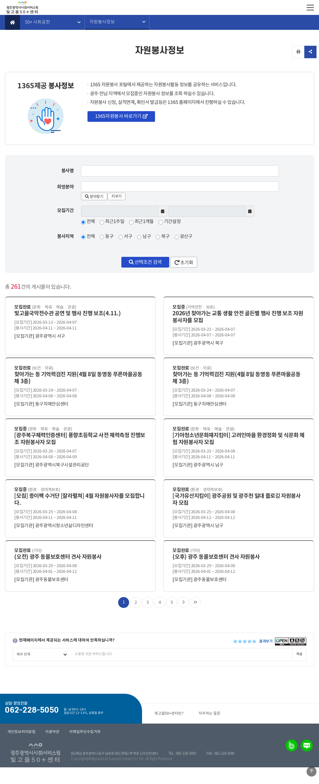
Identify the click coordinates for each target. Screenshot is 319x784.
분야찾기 (94, 196)
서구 (128, 236)
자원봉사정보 (102, 22)
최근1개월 (144, 222)
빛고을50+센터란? (169, 730)
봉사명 (67, 171)
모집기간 (65, 210)
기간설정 (173, 222)
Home (12, 22)
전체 (90, 222)
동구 (109, 236)
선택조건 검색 (145, 262)
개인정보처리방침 (21, 748)
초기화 (183, 262)
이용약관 (52, 748)
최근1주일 (115, 222)
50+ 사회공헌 (37, 22)
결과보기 (265, 658)
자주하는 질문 (209, 730)
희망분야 (65, 187)
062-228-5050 (186, 770)
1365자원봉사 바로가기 (118, 117)
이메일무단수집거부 (85, 748)
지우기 (118, 196)
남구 (147, 236)
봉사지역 (65, 236)
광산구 (186, 236)
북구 (165, 236)
